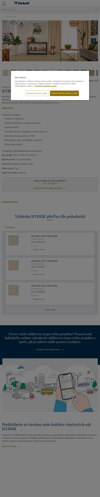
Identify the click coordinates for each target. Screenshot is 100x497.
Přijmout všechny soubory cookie (64, 93)
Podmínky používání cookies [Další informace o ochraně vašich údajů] (46, 86)
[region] (50, 85)
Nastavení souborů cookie (37, 93)
